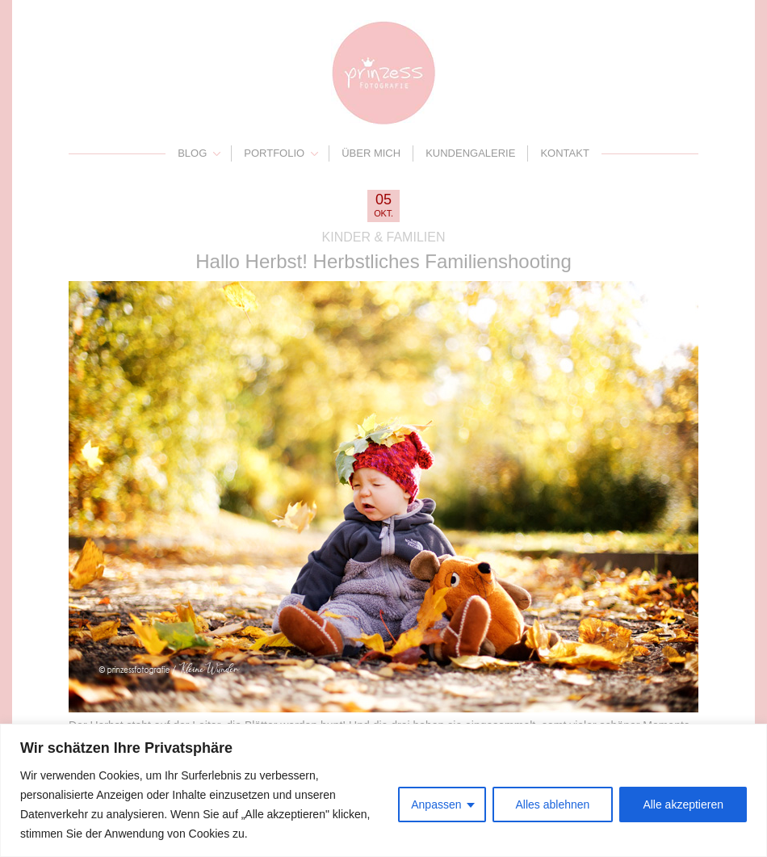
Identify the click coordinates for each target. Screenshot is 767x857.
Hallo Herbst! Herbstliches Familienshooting (383, 261)
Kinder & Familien (384, 237)
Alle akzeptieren (683, 804)
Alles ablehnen (553, 804)
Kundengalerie (470, 153)
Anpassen (436, 804)
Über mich (371, 153)
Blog (192, 153)
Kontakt (564, 153)
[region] (383, 790)
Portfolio (274, 153)
